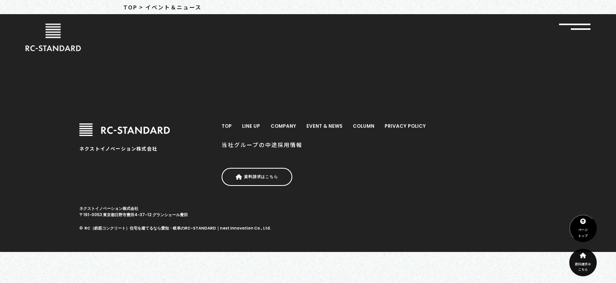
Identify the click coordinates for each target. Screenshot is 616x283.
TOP (227, 126)
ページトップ (583, 228)
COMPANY (283, 126)
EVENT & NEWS (324, 126)
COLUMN (363, 126)
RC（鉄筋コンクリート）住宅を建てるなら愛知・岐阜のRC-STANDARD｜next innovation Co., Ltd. (177, 228)
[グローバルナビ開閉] (574, 27)
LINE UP (251, 126)
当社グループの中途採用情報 (262, 145)
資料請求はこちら (583, 262)
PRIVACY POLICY (405, 126)
